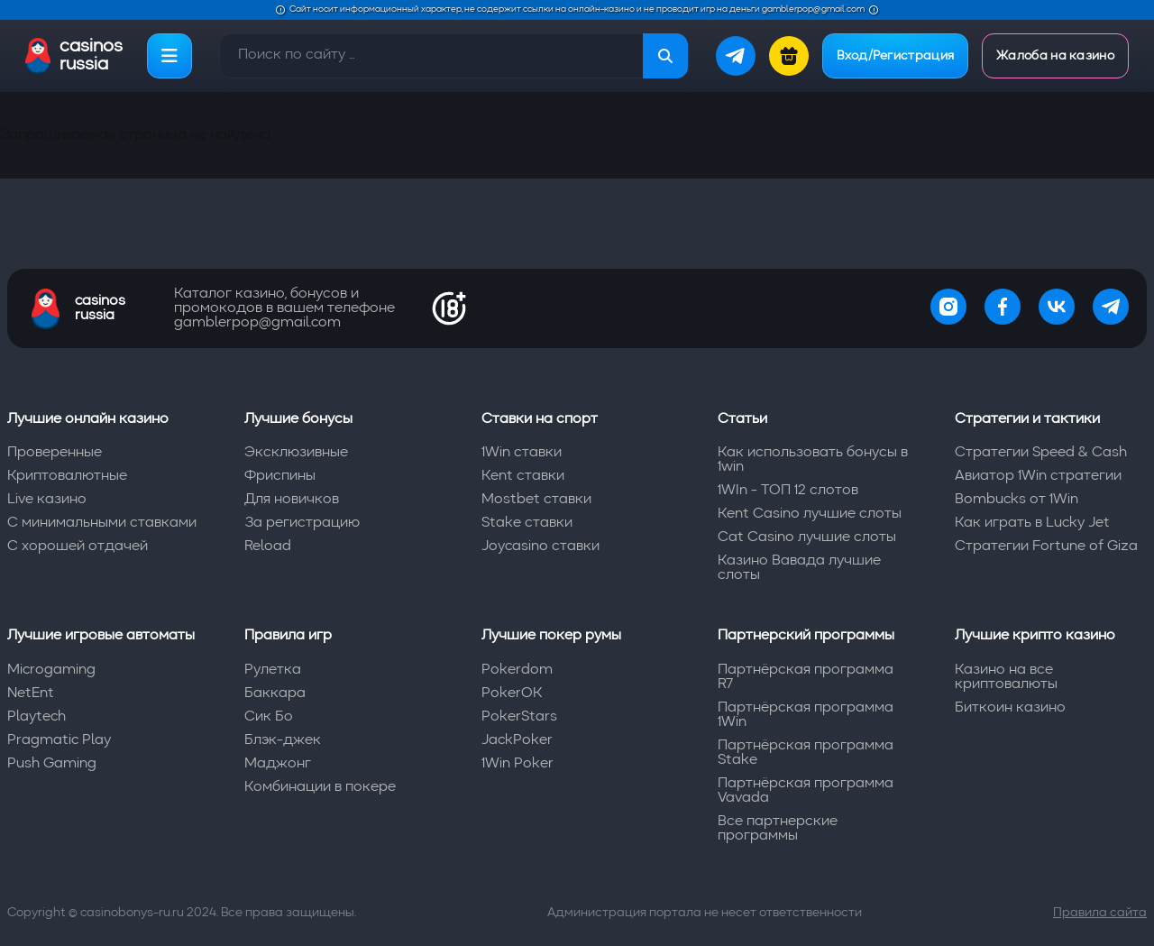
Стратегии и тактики (1027, 419)
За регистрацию (302, 523)
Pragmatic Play (59, 740)
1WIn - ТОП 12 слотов (788, 490)
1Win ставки (521, 452)
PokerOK (511, 693)
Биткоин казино (1010, 708)
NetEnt (30, 693)
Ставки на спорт (539, 419)
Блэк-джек (282, 740)
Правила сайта (1100, 912)
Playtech (36, 717)
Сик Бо (268, 717)
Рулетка (272, 670)
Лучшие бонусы (298, 419)
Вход (895, 56)
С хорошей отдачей (77, 546)
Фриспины (280, 476)
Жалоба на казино (1055, 56)
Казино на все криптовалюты (1006, 677)
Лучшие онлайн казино (88, 419)
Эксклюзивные (296, 452)
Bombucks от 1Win (1016, 499)
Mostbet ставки (536, 499)
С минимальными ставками (102, 523)
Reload (267, 546)
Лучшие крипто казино (1035, 636)
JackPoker (517, 740)
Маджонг (277, 764)
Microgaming (51, 670)
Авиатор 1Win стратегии (1038, 476)
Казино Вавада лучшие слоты (799, 568)
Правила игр (288, 636)
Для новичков (291, 499)
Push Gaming (51, 764)
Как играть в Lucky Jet (1032, 523)
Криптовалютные (67, 476)
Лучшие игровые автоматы (101, 636)
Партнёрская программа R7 (805, 677)
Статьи (742, 419)
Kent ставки (522, 476)
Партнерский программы (806, 636)
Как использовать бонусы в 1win (813, 459)
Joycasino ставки (540, 546)
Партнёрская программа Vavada (805, 790)
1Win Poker (517, 764)
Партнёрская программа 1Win (805, 715)
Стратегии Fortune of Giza (1046, 546)
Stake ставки (526, 523)
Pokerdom (517, 670)
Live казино (47, 499)
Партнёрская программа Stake (805, 753)
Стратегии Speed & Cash (1041, 452)
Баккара (275, 693)
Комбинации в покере (320, 787)
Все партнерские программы (778, 828)
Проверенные (54, 452)
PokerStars (519, 717)
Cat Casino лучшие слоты (807, 537)
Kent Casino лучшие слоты (810, 514)
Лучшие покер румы (551, 636)
